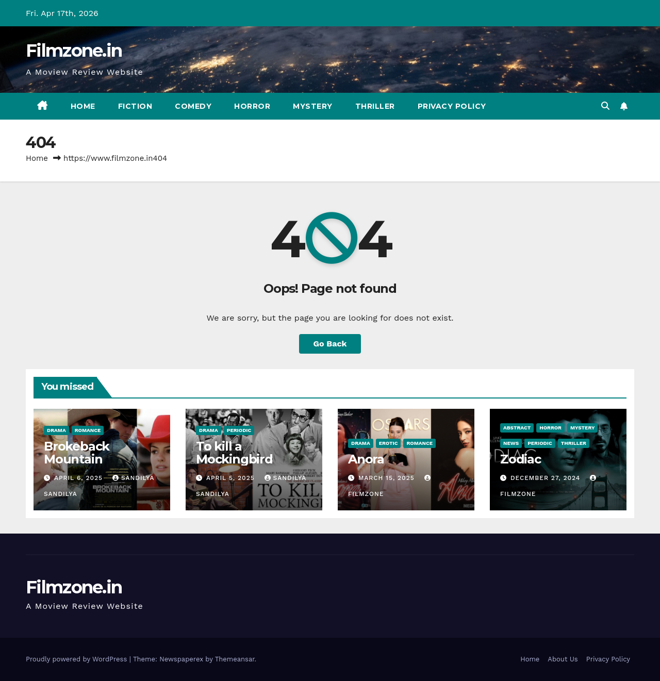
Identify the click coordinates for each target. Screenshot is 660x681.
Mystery (313, 106)
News (511, 443)
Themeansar (235, 659)
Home (83, 106)
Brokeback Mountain (76, 453)
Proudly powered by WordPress (77, 659)
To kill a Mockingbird (234, 453)
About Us (563, 659)
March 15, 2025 (387, 477)
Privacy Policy (452, 106)
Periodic (239, 430)
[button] (605, 106)
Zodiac (520, 459)
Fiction (135, 106)
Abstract (517, 427)
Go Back (330, 343)
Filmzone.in (74, 50)
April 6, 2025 (79, 477)
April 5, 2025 (231, 477)
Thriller (375, 106)
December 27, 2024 (546, 477)
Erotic (388, 443)
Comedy (193, 106)
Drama (56, 430)
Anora (366, 459)
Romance (88, 430)
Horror (252, 106)
